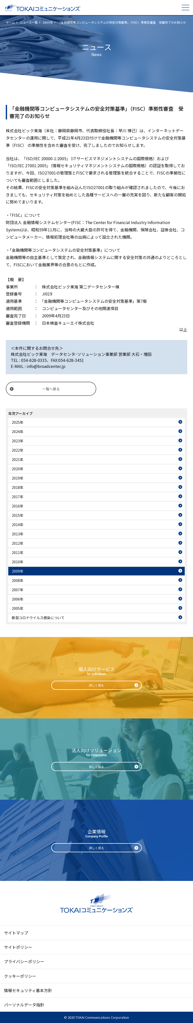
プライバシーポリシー (24, 961)
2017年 (17, 496)
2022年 (17, 450)
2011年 (17, 552)
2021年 (17, 459)
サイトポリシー (18, 947)
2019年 (17, 478)
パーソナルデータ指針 (24, 1005)
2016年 (17, 505)
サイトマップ (16, 933)
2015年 (17, 515)
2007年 (17, 589)
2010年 (17, 561)
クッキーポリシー (20, 976)
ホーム (10, 22)
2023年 (17, 440)
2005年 (17, 608)
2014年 (17, 524)
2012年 (17, 543)
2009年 (48, 22)
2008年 (17, 580)
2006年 (17, 599)
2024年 (17, 431)
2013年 (17, 533)
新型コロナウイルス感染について (38, 617)
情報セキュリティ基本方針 (28, 990)
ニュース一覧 (29, 22)
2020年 (17, 468)
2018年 (17, 487)
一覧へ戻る (51, 388)
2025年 (17, 422)
